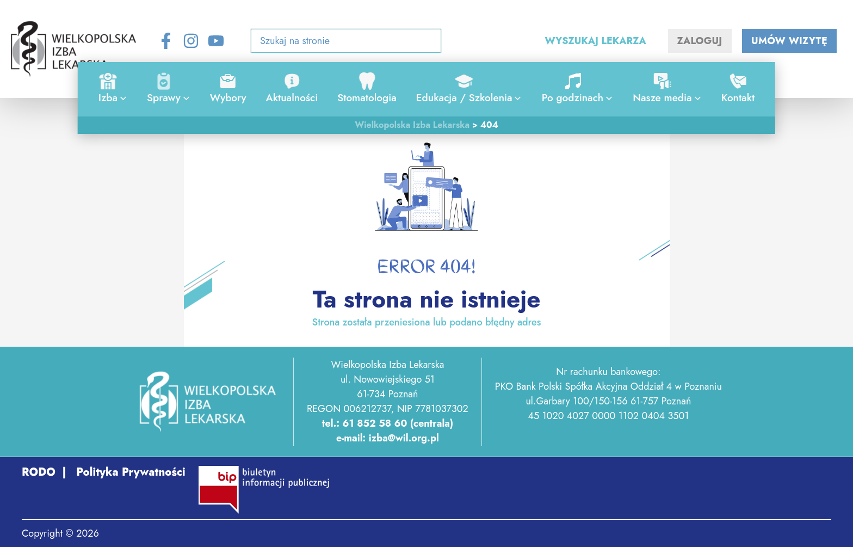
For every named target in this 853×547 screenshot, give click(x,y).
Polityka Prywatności (129, 472)
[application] (120, 98)
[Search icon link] (426, 42)
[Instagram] (191, 41)
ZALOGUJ (699, 41)
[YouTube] (216, 41)
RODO (38, 472)
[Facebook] (166, 41)
